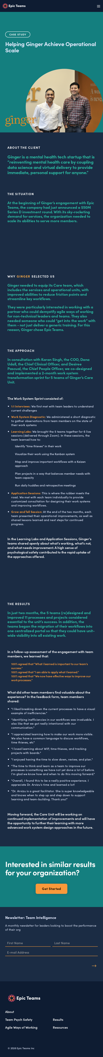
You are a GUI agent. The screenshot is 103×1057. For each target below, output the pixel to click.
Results (58, 1019)
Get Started (51, 888)
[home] (14, 6)
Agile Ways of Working (21, 1027)
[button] (97, 6)
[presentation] (29, 964)
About (9, 1011)
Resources (60, 1027)
